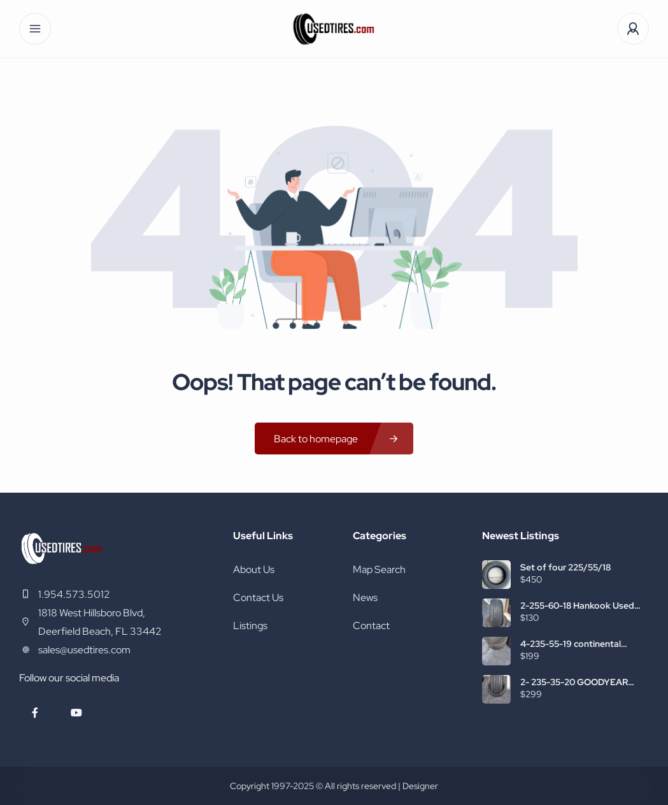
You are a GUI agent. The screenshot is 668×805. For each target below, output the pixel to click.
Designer (420, 786)
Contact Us (258, 597)
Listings (250, 625)
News (365, 597)
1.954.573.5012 (74, 594)
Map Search (379, 569)
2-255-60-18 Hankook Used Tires (577, 605)
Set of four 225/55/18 (565, 567)
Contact (371, 625)
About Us (253, 569)
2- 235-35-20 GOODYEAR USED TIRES (574, 682)
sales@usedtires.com (84, 649)
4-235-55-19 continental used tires (570, 643)
